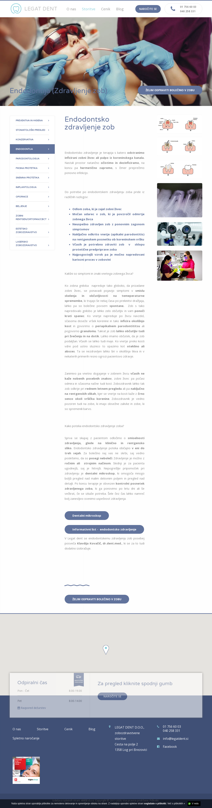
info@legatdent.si (175, 738)
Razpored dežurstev (31, 708)
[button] (106, 650)
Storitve (42, 729)
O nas (17, 729)
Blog (120, 9)
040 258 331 (187, 11)
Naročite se (148, 9)
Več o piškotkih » (176, 803)
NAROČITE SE (112, 696)
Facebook (170, 746)
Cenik (105, 9)
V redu (195, 803)
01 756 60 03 (188, 7)
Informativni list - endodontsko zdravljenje (104, 529)
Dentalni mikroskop (86, 515)
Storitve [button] (88, 9)
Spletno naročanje (26, 738)
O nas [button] (71, 9)
